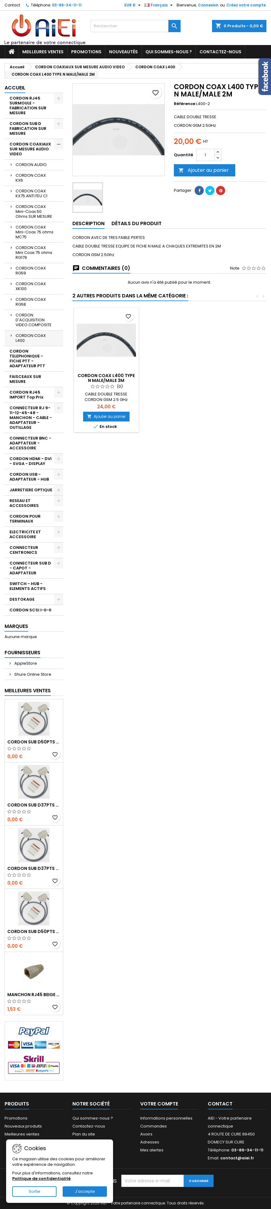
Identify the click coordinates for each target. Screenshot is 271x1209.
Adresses (149, 1142)
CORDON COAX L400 (31, 338)
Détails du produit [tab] (137, 223)
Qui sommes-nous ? (168, 52)
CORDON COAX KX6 (31, 177)
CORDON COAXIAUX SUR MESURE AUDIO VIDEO (30, 149)
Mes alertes (151, 1150)
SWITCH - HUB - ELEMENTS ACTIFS (27, 586)
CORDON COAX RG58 (31, 302)
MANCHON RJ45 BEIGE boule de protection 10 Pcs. (33, 994)
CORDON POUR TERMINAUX (25, 518)
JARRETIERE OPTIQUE (30, 490)
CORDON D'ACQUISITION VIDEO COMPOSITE (34, 320)
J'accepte (85, 1191)
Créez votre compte (246, 5)
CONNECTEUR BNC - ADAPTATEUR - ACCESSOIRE (30, 443)
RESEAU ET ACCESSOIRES (24, 503)
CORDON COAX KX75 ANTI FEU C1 (31, 193)
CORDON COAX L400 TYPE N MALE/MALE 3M (174, 377)
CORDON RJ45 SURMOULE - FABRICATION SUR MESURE (27, 105)
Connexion (208, 5)
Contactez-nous (220, 52)
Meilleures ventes (43, 52)
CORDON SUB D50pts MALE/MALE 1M (33, 741)
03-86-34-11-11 (67, 5)
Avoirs (146, 1134)
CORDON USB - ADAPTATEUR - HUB (29, 476)
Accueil (15, 87)
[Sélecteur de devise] (133, 5)
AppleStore (25, 663)
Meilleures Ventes (28, 690)
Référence (184, 104)
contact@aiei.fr (237, 1158)
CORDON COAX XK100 (31, 286)
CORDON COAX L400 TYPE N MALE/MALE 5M (106, 377)
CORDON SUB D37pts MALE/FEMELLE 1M (33, 868)
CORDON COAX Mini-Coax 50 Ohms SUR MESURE (34, 211)
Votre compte (159, 1103)
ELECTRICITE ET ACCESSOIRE (25, 534)
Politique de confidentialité (41, 1178)
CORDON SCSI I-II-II (30, 610)
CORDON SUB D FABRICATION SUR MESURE (27, 128)
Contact (12, 5)
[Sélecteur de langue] (159, 5)
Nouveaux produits (23, 1126)
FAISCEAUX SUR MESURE (25, 379)
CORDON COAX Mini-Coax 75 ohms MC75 (34, 232)
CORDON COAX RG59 (31, 270)
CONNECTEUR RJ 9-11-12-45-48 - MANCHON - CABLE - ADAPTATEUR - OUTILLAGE (30, 417)
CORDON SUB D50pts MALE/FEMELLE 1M (33, 931)
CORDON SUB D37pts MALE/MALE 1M (33, 805)
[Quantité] (205, 155)
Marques (16, 626)
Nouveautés (123, 52)
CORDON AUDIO (31, 165)
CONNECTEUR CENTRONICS (23, 550)
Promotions (86, 52)
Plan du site (83, 1134)
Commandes (153, 1126)
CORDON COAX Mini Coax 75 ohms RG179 (34, 252)
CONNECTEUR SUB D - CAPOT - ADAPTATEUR (30, 568)
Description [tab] (88, 223)
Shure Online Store (32, 674)
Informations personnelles (166, 1118)
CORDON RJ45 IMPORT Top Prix (26, 394)
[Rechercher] (135, 26)
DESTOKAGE (22, 599)
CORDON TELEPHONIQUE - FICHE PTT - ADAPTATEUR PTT (27, 358)
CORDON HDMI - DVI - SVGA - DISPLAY (30, 461)
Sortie (34, 1191)
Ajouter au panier (203, 170)
